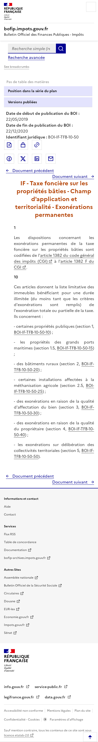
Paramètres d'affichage (66, 719)
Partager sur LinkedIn (37, 159)
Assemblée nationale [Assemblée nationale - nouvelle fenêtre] (18, 577)
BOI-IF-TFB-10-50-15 (75, 348)
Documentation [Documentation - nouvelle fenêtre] (15, 550)
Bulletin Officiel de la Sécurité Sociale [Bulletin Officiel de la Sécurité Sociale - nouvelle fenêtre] (30, 585)
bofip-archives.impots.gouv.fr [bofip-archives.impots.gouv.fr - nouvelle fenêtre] (25, 558)
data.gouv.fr (55, 697)
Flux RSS (10, 534)
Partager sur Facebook (9, 159)
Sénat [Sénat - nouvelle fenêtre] (8, 633)
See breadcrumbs (16, 67)
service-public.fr (49, 687)
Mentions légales (59, 710)
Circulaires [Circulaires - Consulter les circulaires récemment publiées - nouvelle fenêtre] (11, 593)
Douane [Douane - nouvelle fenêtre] (9, 601)
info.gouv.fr (14, 687)
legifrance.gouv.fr (19, 697)
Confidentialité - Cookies (22, 719)
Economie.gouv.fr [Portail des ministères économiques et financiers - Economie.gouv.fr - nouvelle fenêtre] (16, 617)
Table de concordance (20, 542)
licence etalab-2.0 (16, 735)
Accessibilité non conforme (24, 710)
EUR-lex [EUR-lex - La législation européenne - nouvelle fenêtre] (9, 609)
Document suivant (70, 176)
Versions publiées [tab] (22, 102)
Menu (91, 7)
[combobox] (32, 48)
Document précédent (32, 170)
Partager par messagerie (51, 159)
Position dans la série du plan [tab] (32, 91)
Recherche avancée (26, 57)
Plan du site (82, 710)
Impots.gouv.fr (14, 625)
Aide (7, 506)
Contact (10, 514)
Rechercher (61, 48)
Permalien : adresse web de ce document (37, 145)
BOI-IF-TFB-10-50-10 (32, 332)
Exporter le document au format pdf (9, 145)
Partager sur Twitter (23, 159)
